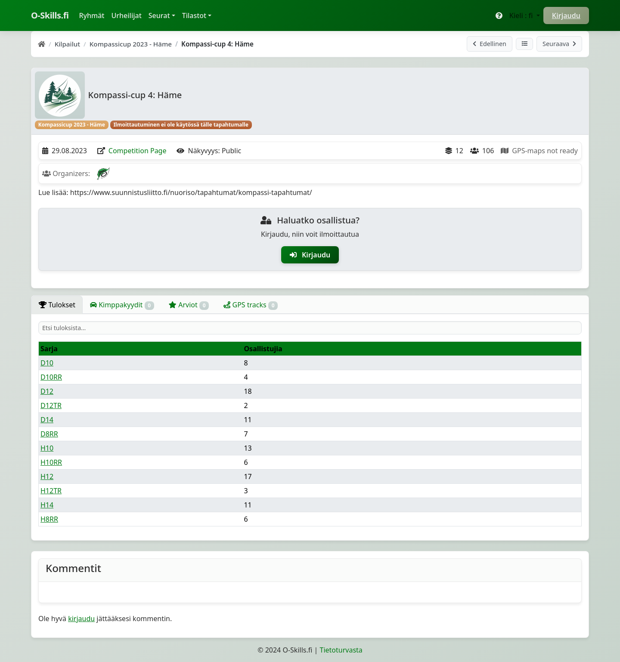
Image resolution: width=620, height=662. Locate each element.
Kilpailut (67, 44)
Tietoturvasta (341, 650)
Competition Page (137, 150)
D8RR (49, 434)
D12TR (51, 405)
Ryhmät (93, 15)
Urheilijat (126, 15)
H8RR (49, 519)
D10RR (51, 377)
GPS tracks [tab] (250, 305)
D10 (46, 363)
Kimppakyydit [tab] (122, 305)
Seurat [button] (159, 15)
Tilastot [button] (194, 15)
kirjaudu (81, 618)
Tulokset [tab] (57, 304)
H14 (46, 505)
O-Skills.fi (49, 15)
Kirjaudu (566, 15)
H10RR (51, 462)
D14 (46, 419)
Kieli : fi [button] (522, 15)
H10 (46, 448)
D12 (46, 391)
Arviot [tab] (189, 305)
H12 (46, 476)
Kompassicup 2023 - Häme (131, 44)
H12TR (51, 490)
